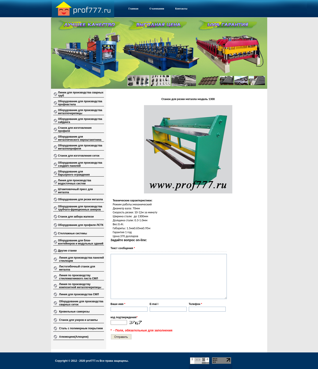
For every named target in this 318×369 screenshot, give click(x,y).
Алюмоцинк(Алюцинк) (74, 336)
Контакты (181, 8)
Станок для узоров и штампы (78, 320)
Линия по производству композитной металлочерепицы (80, 286)
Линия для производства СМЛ (79, 294)
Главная (133, 8)
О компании (156, 8)
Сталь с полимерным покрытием (81, 328)
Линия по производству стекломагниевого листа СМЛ (78, 277)
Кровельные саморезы (74, 311)
